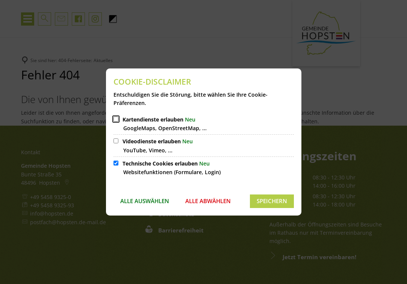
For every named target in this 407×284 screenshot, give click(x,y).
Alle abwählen (208, 201)
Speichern (272, 201)
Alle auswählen (144, 201)
